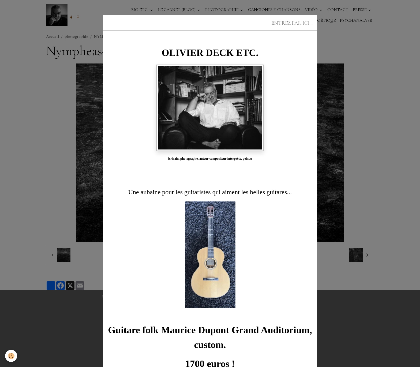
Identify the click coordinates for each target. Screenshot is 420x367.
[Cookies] (11, 356)
